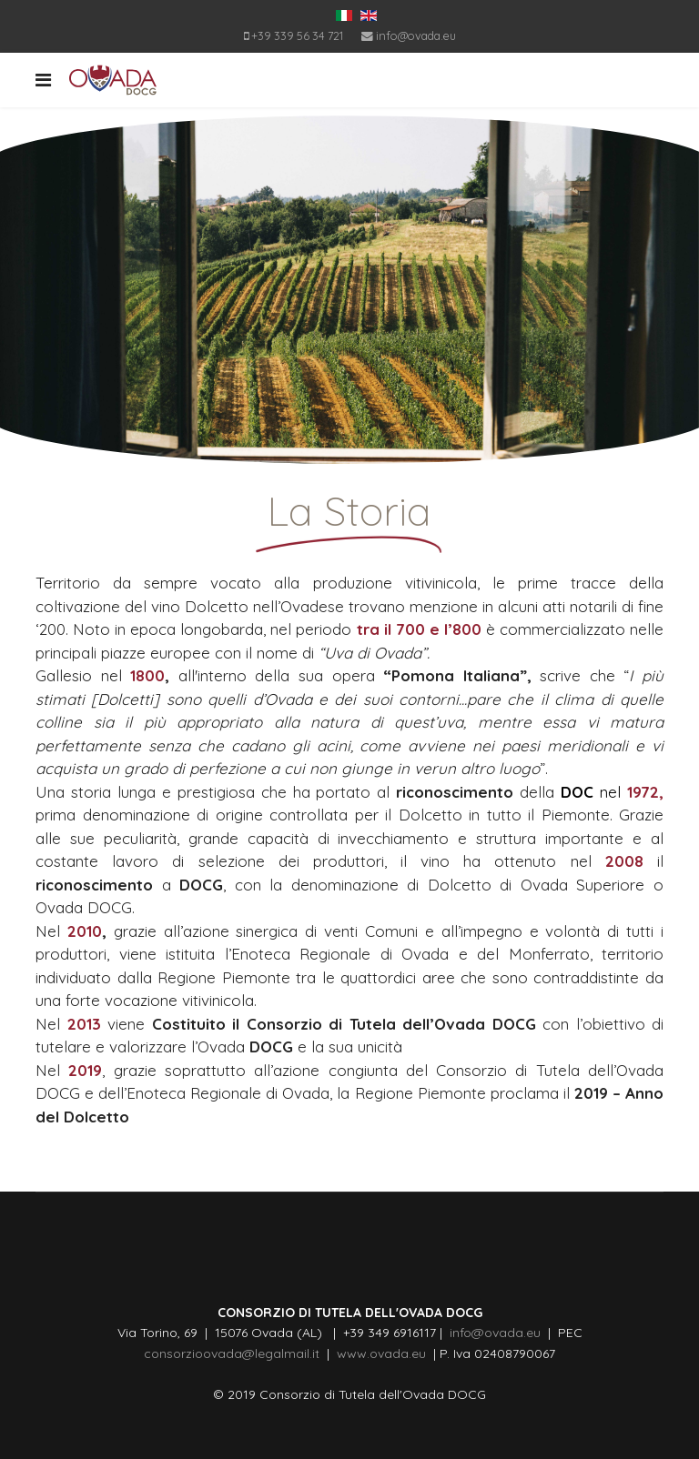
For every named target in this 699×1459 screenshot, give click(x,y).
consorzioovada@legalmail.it (231, 1353)
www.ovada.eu (385, 1353)
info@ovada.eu (416, 35)
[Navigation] (43, 80)
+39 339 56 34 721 (297, 35)
